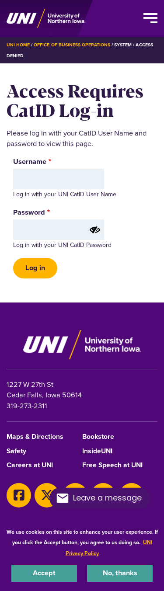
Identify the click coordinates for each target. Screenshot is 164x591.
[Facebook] (19, 495)
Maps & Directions (35, 437)
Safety (16, 451)
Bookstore (98, 437)
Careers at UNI (30, 465)
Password (29, 212)
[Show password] (95, 229)
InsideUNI (97, 451)
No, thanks (120, 572)
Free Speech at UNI (112, 465)
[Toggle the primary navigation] (150, 18)
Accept (44, 572)
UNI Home (18, 45)
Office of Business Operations (72, 45)
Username (29, 161)
